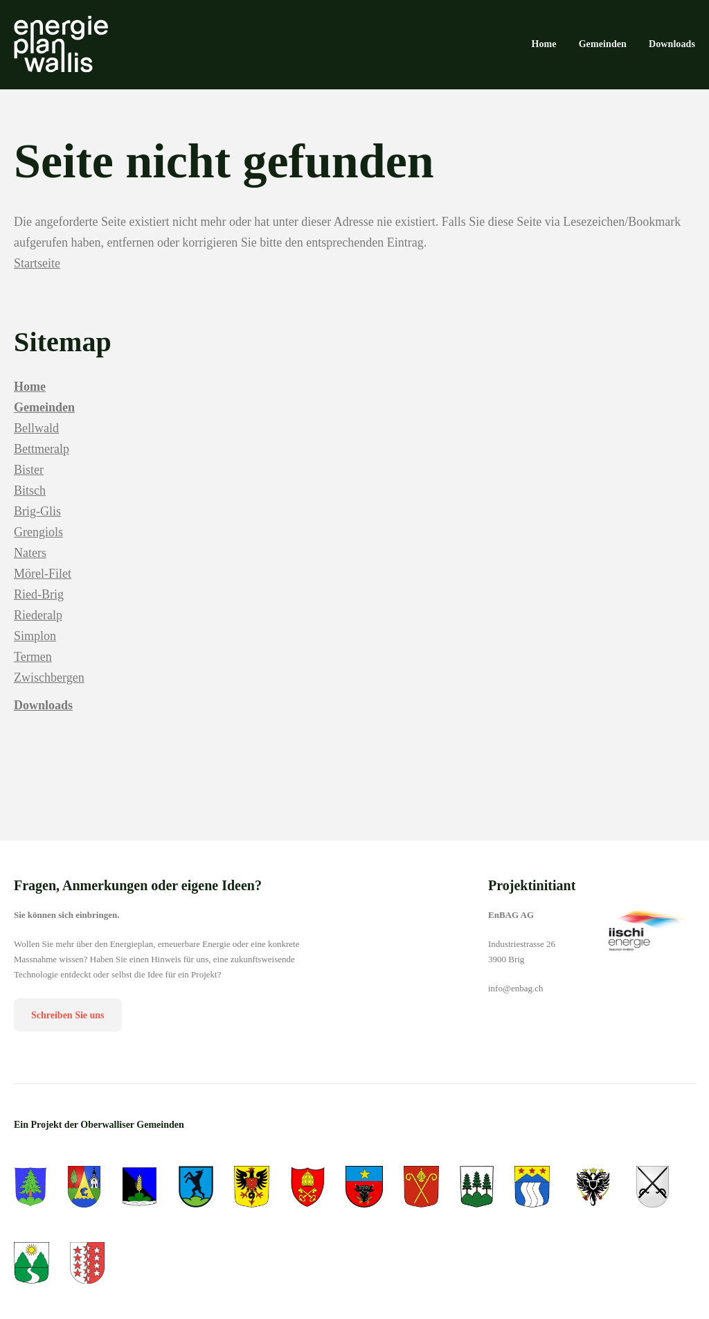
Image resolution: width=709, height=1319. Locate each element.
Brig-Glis (37, 519)
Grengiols (38, 540)
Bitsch (30, 499)
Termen (33, 665)
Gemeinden (44, 416)
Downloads (43, 713)
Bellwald (36, 436)
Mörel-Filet (42, 582)
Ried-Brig (39, 603)
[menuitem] (543, 46)
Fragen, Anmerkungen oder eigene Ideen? (138, 893)
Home (30, 395)
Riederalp (38, 623)
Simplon (35, 644)
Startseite (37, 271)
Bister (29, 478)
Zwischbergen (49, 686)
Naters (30, 561)
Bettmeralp (41, 457)
